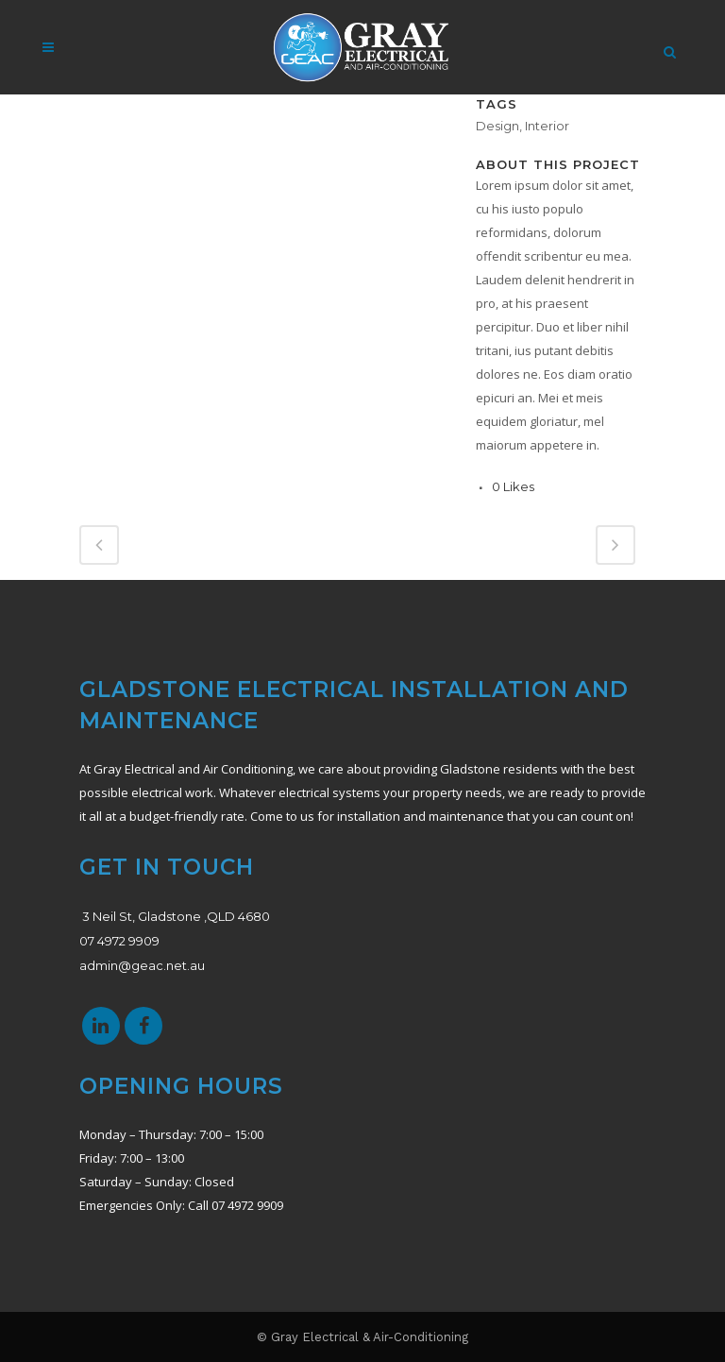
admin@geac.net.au (142, 965)
